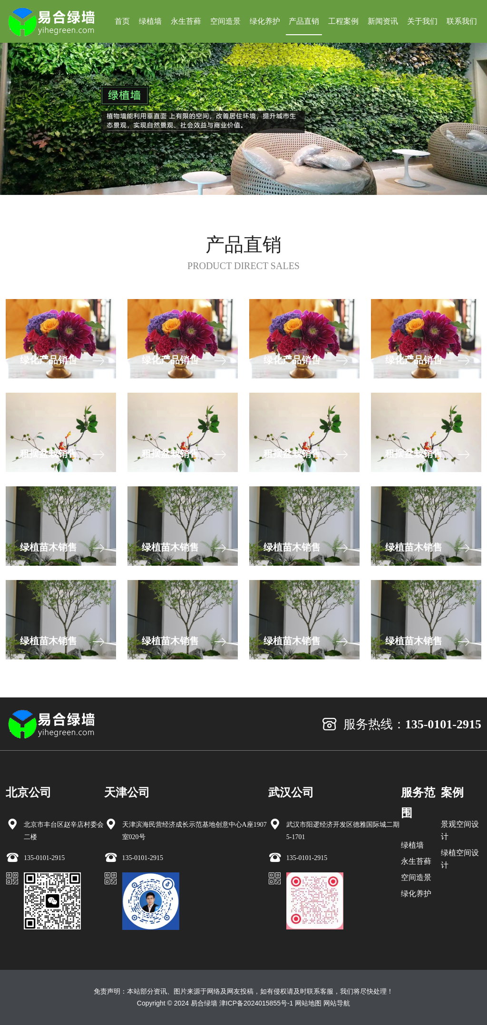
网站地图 (308, 1003)
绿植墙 (150, 21)
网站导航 (336, 1003)
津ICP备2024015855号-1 (256, 1003)
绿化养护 (265, 21)
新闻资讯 (383, 21)
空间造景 (225, 21)
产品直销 (304, 21)
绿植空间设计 (460, 859)
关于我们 (422, 21)
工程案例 (343, 21)
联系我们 (462, 21)
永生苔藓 (186, 21)
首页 (122, 21)
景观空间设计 (460, 830)
